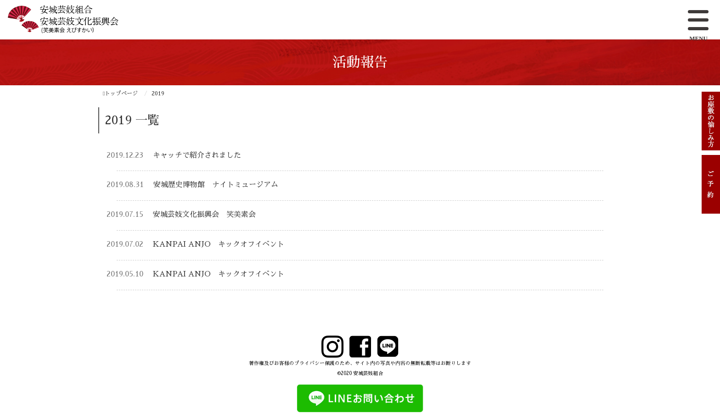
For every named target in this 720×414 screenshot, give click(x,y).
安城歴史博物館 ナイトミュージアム (215, 184)
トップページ (120, 93)
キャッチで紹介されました (197, 155)
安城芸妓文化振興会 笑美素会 (204, 214)
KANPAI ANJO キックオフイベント (218, 244)
